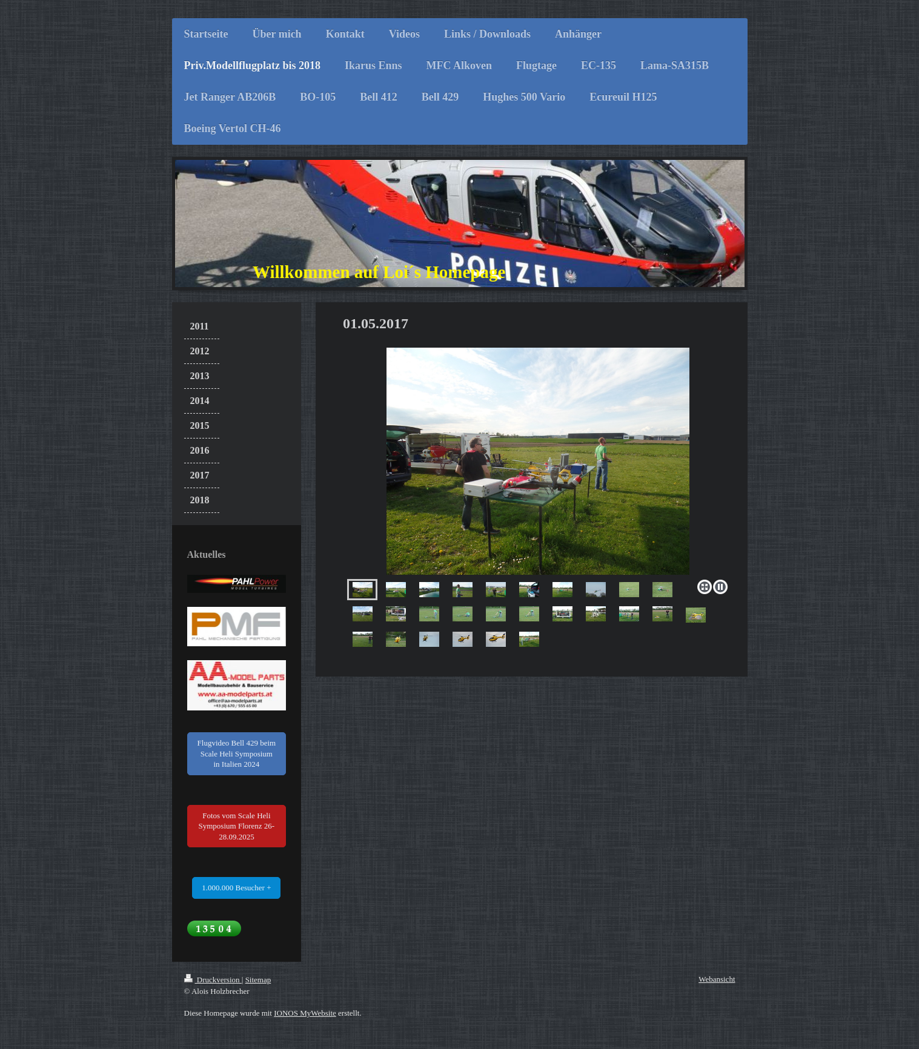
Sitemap (258, 979)
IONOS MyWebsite (305, 1013)
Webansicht (716, 979)
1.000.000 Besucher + (236, 887)
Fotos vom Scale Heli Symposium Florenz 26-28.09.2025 (237, 826)
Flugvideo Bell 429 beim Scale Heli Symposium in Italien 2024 (236, 753)
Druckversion (213, 979)
